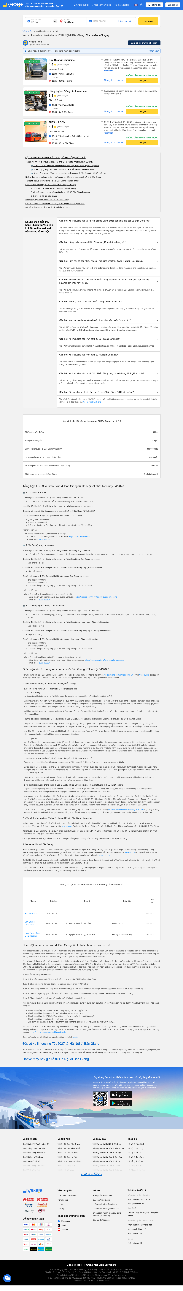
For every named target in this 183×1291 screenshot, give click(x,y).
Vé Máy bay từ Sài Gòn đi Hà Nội (107, 1153)
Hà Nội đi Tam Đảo (136, 1157)
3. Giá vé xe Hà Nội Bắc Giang (44, 196)
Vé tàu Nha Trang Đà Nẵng (69, 1161)
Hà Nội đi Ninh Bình (136, 1144)
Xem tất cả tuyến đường (91, 1174)
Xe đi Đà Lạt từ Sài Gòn (33, 1157)
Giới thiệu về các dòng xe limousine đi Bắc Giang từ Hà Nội (51, 185)
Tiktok (63, 1225)
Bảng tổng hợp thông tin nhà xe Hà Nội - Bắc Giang (47, 200)
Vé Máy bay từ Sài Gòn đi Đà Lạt (106, 1161)
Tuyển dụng (63, 1200)
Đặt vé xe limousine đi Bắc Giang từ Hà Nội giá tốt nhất (56, 157)
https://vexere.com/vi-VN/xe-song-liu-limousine (104, 660)
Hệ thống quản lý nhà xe (139, 1195)
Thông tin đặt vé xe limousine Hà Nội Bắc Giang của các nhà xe (52, 181)
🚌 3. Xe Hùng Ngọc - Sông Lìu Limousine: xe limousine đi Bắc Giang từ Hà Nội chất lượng (69, 173)
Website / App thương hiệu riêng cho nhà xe (143, 1213)
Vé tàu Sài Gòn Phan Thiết (69, 1148)
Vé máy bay (99, 1139)
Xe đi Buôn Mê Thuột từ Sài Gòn (36, 1144)
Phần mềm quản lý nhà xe (139, 1199)
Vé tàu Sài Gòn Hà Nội (67, 1157)
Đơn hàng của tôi (81, 5)
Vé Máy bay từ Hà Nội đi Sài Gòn (107, 1144)
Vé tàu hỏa (64, 1139)
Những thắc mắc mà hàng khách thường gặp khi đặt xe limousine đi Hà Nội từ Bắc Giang (63, 177)
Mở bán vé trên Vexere (101, 5)
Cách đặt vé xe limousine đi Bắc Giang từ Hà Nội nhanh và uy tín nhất (55, 203)
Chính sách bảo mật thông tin (105, 1204)
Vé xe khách (28, 31)
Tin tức (60, 1204)
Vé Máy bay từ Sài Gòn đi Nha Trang (108, 1148)
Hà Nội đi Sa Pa (134, 1153)
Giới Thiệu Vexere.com (67, 1196)
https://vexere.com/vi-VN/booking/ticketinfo (48, 1032)
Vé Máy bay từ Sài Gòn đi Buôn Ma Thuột (107, 1171)
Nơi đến (67, 19)
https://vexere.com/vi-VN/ (79, 536)
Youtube (64, 1230)
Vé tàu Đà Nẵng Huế (66, 1166)
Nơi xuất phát (36, 19)
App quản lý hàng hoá (137, 1229)
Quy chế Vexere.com (101, 1200)
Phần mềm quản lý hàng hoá (140, 1225)
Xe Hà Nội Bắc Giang (92, 402)
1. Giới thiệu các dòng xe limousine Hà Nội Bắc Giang (53, 188)
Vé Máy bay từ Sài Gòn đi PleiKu (106, 1166)
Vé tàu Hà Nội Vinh (66, 1170)
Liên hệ (61, 1209)
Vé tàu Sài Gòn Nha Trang (69, 1144)
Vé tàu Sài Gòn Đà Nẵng (68, 1153)
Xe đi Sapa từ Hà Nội (32, 1161)
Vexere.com (144, 675)
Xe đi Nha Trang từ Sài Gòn (34, 1153)
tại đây (76, 1037)
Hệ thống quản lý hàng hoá (140, 1221)
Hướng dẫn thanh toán (102, 1196)
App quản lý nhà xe (136, 1204)
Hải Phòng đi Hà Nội (136, 1170)
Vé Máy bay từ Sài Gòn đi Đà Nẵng (107, 1157)
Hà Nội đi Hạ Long (135, 1148)
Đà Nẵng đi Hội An (135, 1161)
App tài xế (132, 1208)
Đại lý (130, 1239)
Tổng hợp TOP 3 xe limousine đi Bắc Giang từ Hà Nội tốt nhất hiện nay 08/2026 (59, 162)
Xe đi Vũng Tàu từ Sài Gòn (34, 1148)
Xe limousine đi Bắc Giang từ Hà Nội (119, 675)
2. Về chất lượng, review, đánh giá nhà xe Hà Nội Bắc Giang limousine (60, 192)
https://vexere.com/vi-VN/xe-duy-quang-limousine (96, 597)
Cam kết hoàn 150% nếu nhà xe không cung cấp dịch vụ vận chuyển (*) (42, 4)
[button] (108, 221)
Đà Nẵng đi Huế (134, 1166)
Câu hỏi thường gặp (101, 1220)
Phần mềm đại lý (135, 1233)
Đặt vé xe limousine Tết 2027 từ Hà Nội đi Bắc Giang (48, 207)
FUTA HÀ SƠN (31, 913)
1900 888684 (44, 539)
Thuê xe (132, 1139)
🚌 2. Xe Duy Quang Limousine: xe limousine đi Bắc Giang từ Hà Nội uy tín (62, 169)
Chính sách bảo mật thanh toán (106, 1209)
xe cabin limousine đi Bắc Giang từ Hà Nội (126, 809)
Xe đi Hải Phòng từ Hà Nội (34, 1166)
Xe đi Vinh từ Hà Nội (31, 1170)
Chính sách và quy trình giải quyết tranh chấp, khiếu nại (107, 1214)
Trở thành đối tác (122, 5)
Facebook (65, 1221)
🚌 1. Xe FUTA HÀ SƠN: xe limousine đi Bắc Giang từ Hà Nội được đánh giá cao (65, 166)
